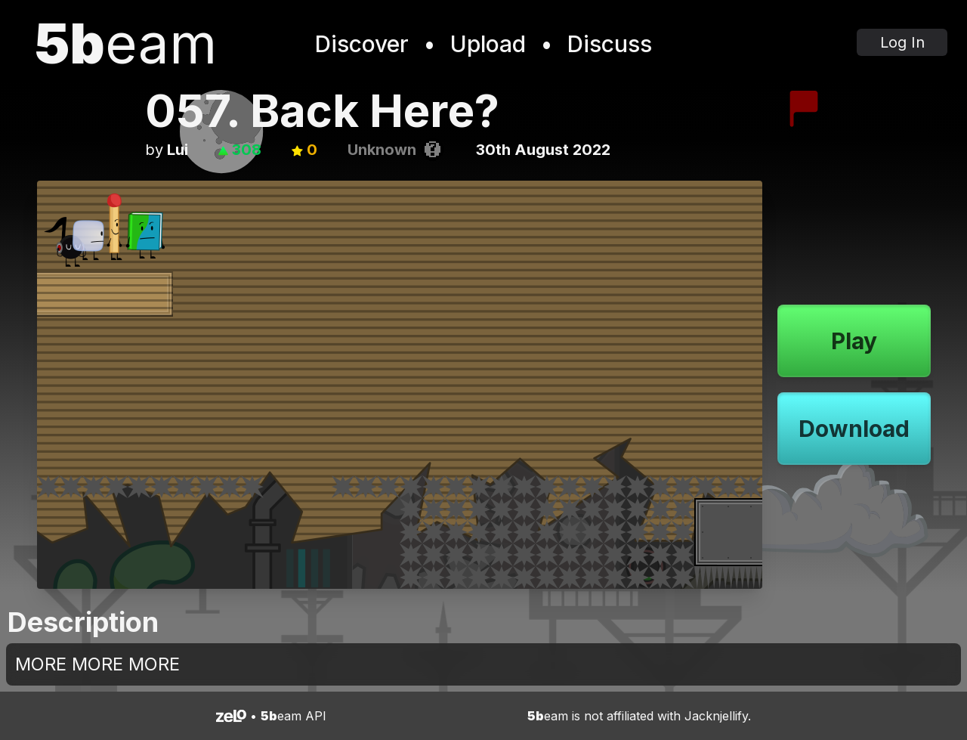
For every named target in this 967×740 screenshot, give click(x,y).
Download (854, 428)
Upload (488, 43)
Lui (177, 150)
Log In (902, 42)
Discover (362, 43)
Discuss (609, 43)
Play (854, 341)
